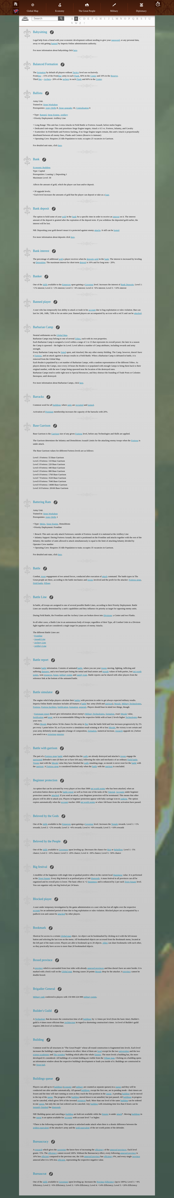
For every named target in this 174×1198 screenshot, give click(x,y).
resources (48, 675)
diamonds (95, 878)
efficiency (99, 1149)
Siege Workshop (50, 104)
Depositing (40, 262)
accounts (68, 1117)
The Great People (87, 7)
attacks (97, 230)
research (119, 731)
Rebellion (118, 849)
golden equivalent (41, 1127)
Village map (109, 1058)
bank (74, 216)
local (99, 1051)
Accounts (120, 792)
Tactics (76, 72)
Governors (63, 849)
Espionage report (41, 714)
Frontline (38, 635)
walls (85, 756)
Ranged (43, 114)
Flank (76, 76)
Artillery (64, 114)
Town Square (44, 878)
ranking (123, 798)
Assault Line (39, 639)
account (92, 310)
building (125, 1093)
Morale (117, 703)
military (79, 1087)
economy (68, 1087)
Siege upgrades (65, 108)
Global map (66, 936)
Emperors (66, 284)
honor (55, 675)
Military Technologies (131, 703)
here (75, 50)
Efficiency (109, 1181)
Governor (89, 284)
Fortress (38, 355)
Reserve (114, 76)
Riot (109, 849)
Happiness (117, 875)
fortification (63, 707)
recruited (79, 405)
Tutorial (111, 792)
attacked (137, 313)
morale (106, 671)
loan (107, 194)
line (39, 76)
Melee (42, 524)
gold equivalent (83, 1127)
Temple (114, 824)
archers (66, 79)
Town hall (40, 1064)
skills (45, 284)
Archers (47, 79)
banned (54, 43)
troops (90, 580)
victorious (52, 734)
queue (118, 1087)
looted (116, 230)
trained (91, 405)
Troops (36, 763)
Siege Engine (53, 114)
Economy (59, 7)
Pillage (47, 583)
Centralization (82, 108)
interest (116, 216)
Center (93, 76)
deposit (83, 262)
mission (60, 734)
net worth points (98, 788)
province (39, 968)
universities (124, 1051)
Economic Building (41, 167)
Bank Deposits (127, 284)
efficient (45, 1156)
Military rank (39, 997)
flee (86, 724)
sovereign (61, 1149)
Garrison (55, 433)
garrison (108, 703)
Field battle (38, 583)
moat (50, 717)
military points (65, 675)
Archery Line (40, 642)
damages (45, 671)
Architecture (69, 1022)
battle (43, 668)
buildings (57, 405)
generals (82, 707)
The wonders (59, 1054)
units (69, 405)
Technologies (131, 717)
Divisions (107, 615)
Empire (97, 1054)
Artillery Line (40, 646)
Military (114, 7)
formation (41, 72)
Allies (105, 942)
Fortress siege (135, 580)
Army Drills (50, 108)
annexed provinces (95, 968)
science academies (41, 1054)
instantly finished (40, 1107)
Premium (49, 411)
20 (158, 4)
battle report (68, 792)
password (115, 40)
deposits (90, 259)
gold (64, 216)
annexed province (128, 1153)
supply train (82, 675)
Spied (63, 352)
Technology (40, 1019)
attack (104, 576)
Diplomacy (141, 7)
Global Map (32, 7)
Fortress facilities (48, 707)
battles (77, 700)
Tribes (78, 338)
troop (43, 576)
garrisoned (37, 759)
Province (101, 1181)
